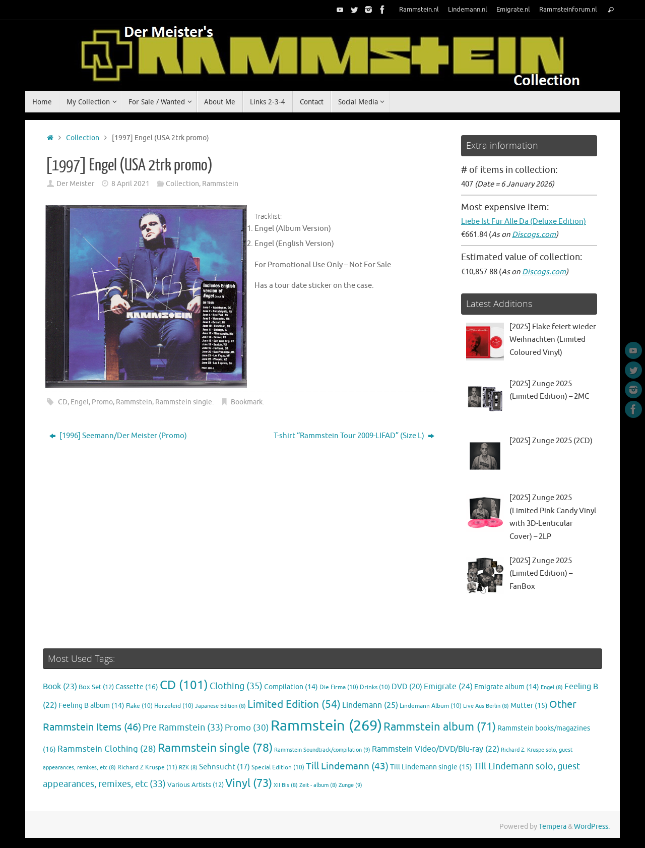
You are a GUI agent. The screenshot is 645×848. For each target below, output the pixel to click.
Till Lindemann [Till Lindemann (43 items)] (347, 766)
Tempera (552, 826)
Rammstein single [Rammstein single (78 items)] (215, 748)
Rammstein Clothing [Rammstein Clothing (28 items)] (106, 749)
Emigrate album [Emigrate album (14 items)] (506, 687)
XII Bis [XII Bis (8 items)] (286, 785)
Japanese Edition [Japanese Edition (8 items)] (220, 706)
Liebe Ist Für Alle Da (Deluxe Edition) (523, 221)
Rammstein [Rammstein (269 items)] (326, 725)
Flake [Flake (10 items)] (139, 706)
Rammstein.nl (419, 10)
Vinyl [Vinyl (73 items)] (248, 783)
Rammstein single (183, 402)
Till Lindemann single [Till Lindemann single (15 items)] (431, 767)
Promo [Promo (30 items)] (247, 727)
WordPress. (592, 826)
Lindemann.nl (467, 10)
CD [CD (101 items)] (184, 685)
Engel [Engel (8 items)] (552, 687)
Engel (80, 402)
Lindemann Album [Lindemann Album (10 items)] (431, 706)
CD (63, 402)
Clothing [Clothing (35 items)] (236, 686)
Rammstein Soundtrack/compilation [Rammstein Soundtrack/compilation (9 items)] (322, 749)
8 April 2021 (130, 183)
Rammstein (220, 183)
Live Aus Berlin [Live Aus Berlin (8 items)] (486, 706)
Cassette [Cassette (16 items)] (136, 686)
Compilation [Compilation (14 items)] (291, 687)
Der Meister (75, 183)
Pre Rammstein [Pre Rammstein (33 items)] (183, 727)
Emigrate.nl (513, 10)
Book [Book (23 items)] (60, 687)
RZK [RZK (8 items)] (188, 767)
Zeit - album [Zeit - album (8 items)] (318, 785)
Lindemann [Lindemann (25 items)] (370, 705)
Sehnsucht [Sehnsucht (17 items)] (224, 766)
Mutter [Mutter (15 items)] (529, 705)
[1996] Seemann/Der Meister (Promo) (118, 436)
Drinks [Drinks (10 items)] (375, 687)
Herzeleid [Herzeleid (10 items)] (174, 706)
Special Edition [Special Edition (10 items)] (277, 767)
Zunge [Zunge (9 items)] (350, 785)
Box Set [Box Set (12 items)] (96, 687)
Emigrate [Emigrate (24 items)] (448, 686)
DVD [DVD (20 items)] (407, 687)
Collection (82, 138)
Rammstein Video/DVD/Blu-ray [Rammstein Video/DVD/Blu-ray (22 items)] (435, 749)
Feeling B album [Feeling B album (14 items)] (91, 705)
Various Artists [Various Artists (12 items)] (195, 785)
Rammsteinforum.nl (568, 10)
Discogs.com (534, 234)
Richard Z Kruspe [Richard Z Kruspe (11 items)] (147, 767)
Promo (102, 402)
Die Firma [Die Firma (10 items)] (338, 687)
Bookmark (247, 402)
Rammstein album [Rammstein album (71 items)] (439, 727)
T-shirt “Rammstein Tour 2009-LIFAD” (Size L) (354, 436)
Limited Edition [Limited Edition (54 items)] (294, 704)
